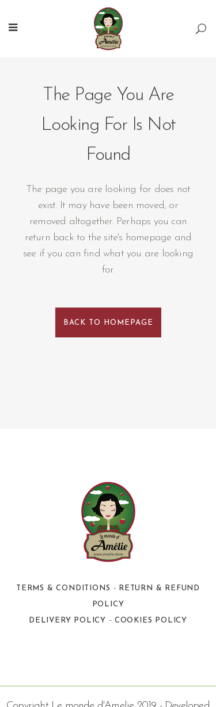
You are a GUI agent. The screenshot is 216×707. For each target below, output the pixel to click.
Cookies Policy (151, 620)
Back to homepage (108, 322)
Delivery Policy (67, 620)
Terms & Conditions (63, 588)
